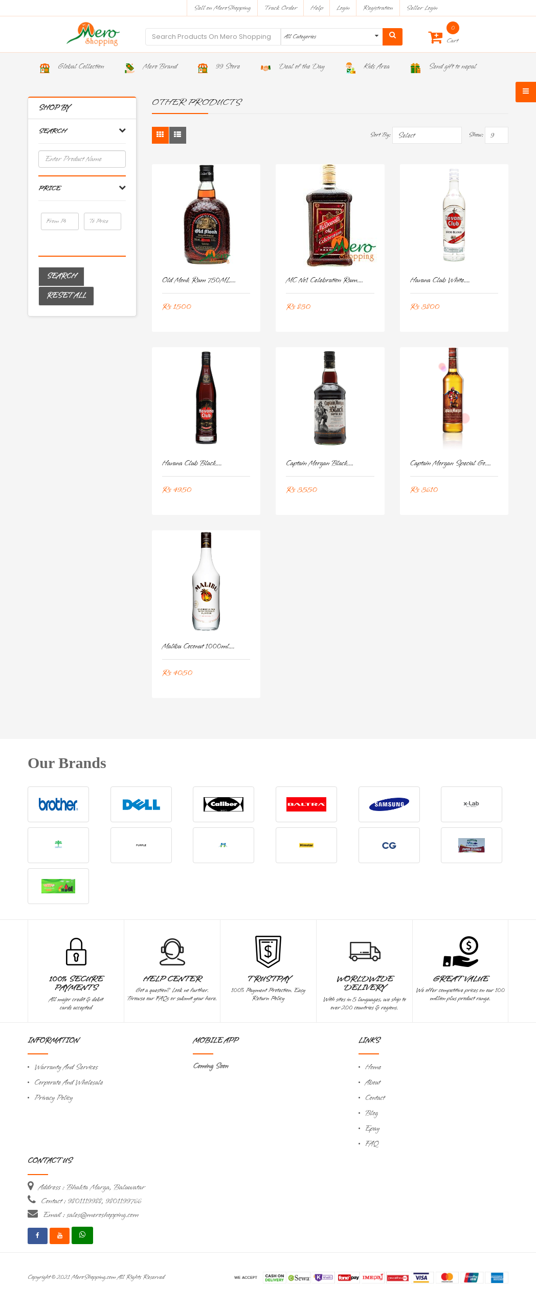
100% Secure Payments (76, 984)
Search (61, 276)
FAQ (371, 1144)
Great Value (460, 979)
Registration (378, 8)
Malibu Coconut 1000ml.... (198, 646)
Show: (475, 135)
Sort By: (380, 135)
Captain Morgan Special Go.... (451, 463)
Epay (372, 1129)
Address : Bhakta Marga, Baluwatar (91, 1187)
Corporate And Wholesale (68, 1083)
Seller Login (421, 8)
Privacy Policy (53, 1098)
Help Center (172, 979)
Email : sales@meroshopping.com (91, 1215)
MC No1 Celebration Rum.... (324, 280)
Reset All (66, 296)
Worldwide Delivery (364, 984)
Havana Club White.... (440, 280)
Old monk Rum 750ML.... (199, 280)
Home (373, 1067)
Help (316, 8)
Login (343, 8)
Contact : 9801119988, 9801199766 (91, 1201)
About (373, 1083)
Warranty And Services (66, 1067)
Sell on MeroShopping (222, 8)
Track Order (280, 8)
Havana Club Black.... (192, 463)
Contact (375, 1098)
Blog (371, 1113)
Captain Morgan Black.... (319, 463)
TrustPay (268, 979)
